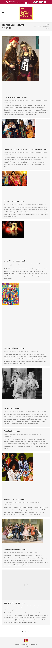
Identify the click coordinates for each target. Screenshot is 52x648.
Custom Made (37, 606)
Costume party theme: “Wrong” (15, 97)
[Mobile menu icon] (3, 13)
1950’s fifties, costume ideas (15, 550)
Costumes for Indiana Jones (14, 603)
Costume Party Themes (28, 100)
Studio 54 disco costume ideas (15, 261)
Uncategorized (38, 100)
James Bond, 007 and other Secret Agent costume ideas (25, 149)
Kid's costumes (16, 608)
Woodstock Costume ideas (14, 348)
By (45, 100)
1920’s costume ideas (12, 408)
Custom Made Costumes (30, 264)
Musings (26, 434)
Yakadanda (34, 644)
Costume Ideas (18, 100)
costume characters (9, 100)
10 (35, 631)
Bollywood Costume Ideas (14, 201)
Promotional (29, 608)
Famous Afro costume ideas (14, 499)
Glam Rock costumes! (12, 431)
